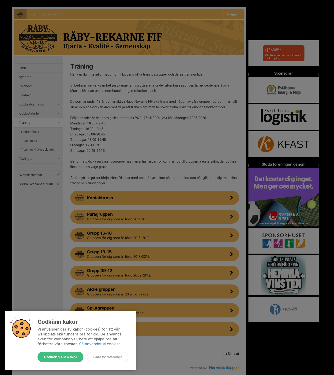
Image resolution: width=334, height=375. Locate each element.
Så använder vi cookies (99, 344)
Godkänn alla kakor (60, 357)
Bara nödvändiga (107, 357)
